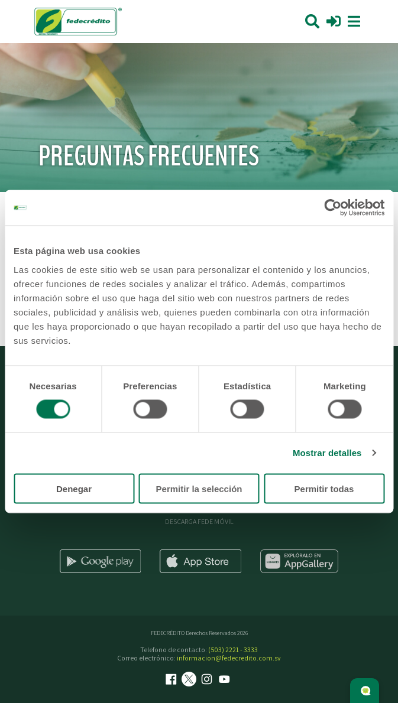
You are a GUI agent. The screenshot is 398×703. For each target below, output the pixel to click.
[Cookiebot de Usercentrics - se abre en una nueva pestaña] (332, 208)
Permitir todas (324, 488)
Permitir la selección (199, 488)
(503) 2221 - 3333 (233, 649)
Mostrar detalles (327, 453)
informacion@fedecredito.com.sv (229, 657)
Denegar (74, 488)
